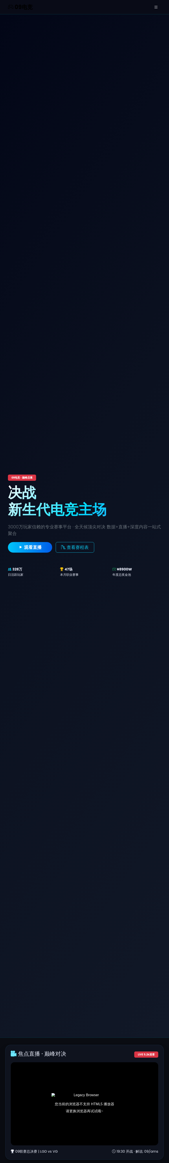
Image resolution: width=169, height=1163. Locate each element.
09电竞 (20, 7)
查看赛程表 (75, 547)
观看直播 (30, 547)
